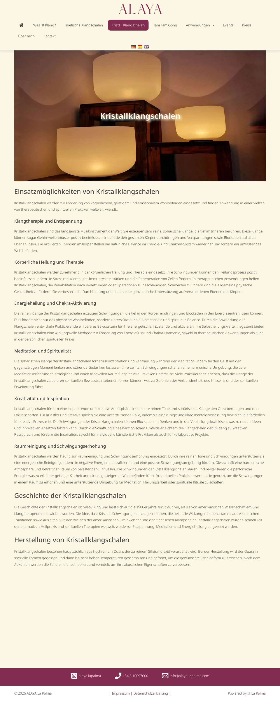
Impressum (120, 693)
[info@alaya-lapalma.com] (185, 676)
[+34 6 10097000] (132, 676)
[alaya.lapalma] (86, 676)
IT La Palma (257, 693)
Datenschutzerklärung (151, 693)
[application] (192, 25)
